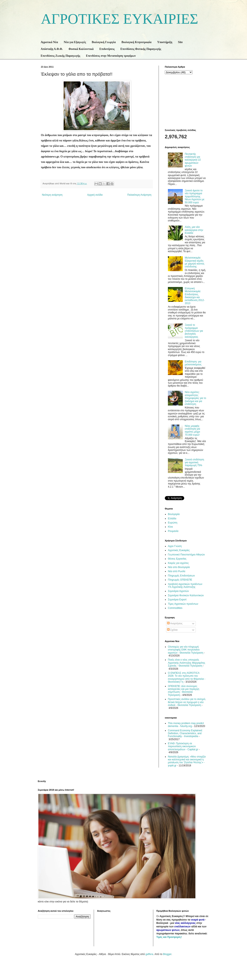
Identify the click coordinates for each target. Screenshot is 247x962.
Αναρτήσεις (175, 623)
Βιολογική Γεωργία (104, 42)
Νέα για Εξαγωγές (75, 42)
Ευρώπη (172, 522)
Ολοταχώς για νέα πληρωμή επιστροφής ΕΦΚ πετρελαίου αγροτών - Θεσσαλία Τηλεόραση (185, 649)
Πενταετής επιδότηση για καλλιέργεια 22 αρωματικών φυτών (193, 160)
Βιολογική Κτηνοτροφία (136, 42)
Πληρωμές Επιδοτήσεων (181, 575)
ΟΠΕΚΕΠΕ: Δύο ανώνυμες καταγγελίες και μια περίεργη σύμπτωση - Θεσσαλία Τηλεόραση (183, 690)
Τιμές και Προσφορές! (169, 937)
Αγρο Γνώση (175, 546)
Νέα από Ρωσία (176, 571)
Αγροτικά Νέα (49, 42)
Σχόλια (172, 629)
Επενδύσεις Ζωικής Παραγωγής (60, 55)
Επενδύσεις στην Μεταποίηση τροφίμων (111, 55)
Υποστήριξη (164, 42)
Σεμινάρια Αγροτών (178, 591)
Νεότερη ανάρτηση (52, 194)
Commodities (175, 608)
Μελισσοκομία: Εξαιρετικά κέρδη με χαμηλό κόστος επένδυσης (194, 262)
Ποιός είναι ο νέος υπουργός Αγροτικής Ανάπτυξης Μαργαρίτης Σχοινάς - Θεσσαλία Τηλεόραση (186, 662)
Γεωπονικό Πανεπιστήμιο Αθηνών (186, 554)
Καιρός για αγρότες (178, 563)
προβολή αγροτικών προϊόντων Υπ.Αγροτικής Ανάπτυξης (185, 585)
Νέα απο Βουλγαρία (179, 567)
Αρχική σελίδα (95, 194)
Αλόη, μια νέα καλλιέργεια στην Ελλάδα (194, 230)
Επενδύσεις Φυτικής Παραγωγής (140, 49)
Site (180, 42)
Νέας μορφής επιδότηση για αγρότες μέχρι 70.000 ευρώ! (192, 430)
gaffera (149, 954)
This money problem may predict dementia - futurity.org (186, 725)
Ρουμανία (173, 531)
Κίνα (170, 526)
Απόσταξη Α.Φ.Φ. (52, 49)
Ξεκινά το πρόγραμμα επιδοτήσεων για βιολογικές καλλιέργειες (194, 330)
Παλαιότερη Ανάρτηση (139, 194)
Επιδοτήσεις (107, 49)
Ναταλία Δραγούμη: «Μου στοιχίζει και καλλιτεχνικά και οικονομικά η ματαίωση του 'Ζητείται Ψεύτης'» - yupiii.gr (187, 761)
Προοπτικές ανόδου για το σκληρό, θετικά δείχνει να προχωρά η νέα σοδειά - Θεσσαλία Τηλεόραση (187, 702)
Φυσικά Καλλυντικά (81, 49)
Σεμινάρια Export (177, 599)
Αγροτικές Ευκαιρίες (179, 550)
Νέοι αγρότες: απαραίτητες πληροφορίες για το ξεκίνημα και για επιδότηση (195, 398)
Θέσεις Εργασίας (177, 558)
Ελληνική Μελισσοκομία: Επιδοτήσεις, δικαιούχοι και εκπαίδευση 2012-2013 (195, 296)
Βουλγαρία (174, 514)
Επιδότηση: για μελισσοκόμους (193, 363)
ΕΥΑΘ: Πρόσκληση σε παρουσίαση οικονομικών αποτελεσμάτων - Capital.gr (183, 746)
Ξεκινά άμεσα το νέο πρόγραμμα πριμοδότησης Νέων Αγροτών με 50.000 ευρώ (194, 196)
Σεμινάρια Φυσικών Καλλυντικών (186, 595)
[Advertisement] (185, 101)
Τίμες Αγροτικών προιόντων (183, 603)
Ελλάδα (172, 518)
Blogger (167, 954)
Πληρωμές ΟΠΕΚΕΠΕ (180, 579)
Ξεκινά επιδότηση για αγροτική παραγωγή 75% (194, 462)
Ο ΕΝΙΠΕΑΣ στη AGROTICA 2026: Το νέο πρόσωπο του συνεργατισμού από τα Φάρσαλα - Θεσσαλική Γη (186, 677)
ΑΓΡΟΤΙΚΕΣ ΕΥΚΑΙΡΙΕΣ (119, 19)
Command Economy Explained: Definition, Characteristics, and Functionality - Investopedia (185, 733)
